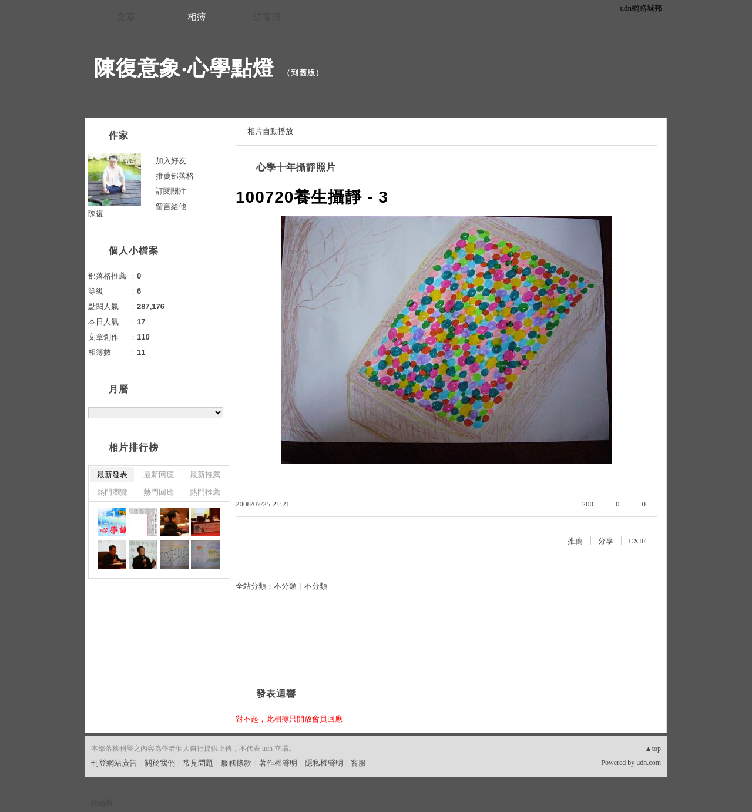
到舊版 (303, 72)
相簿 (196, 17)
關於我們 (160, 763)
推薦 (575, 540)
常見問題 (198, 763)
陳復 (95, 213)
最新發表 (112, 474)
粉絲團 (102, 802)
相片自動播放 (270, 131)
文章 (126, 17)
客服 (358, 763)
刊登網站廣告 (114, 763)
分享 (605, 540)
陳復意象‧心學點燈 (184, 68)
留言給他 (171, 206)
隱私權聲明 (324, 763)
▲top (653, 748)
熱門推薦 (205, 492)
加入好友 (171, 160)
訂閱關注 (171, 191)
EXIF (637, 540)
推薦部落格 (175, 176)
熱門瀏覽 (112, 492)
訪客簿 (267, 17)
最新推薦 (205, 474)
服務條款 (236, 763)
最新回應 (158, 474)
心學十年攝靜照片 (296, 167)
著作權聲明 (278, 763)
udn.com (648, 763)
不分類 (285, 586)
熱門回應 (158, 492)
